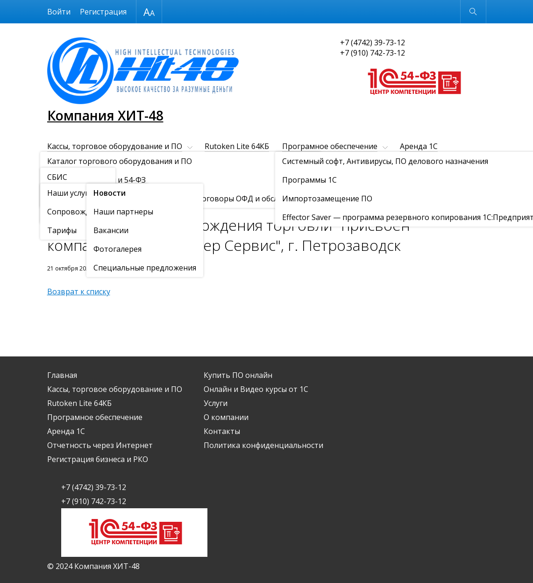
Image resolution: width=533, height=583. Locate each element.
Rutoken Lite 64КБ (237, 146)
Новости (101, 201)
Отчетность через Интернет (100, 162)
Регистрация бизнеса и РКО (225, 162)
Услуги (59, 178)
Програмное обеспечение (329, 146)
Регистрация (103, 12)
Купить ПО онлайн (323, 162)
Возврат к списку (78, 291)
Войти (59, 12)
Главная (62, 375)
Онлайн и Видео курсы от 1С (423, 162)
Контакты (179, 178)
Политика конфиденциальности (263, 445)
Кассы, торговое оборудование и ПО (114, 146)
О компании (115, 178)
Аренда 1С (419, 146)
